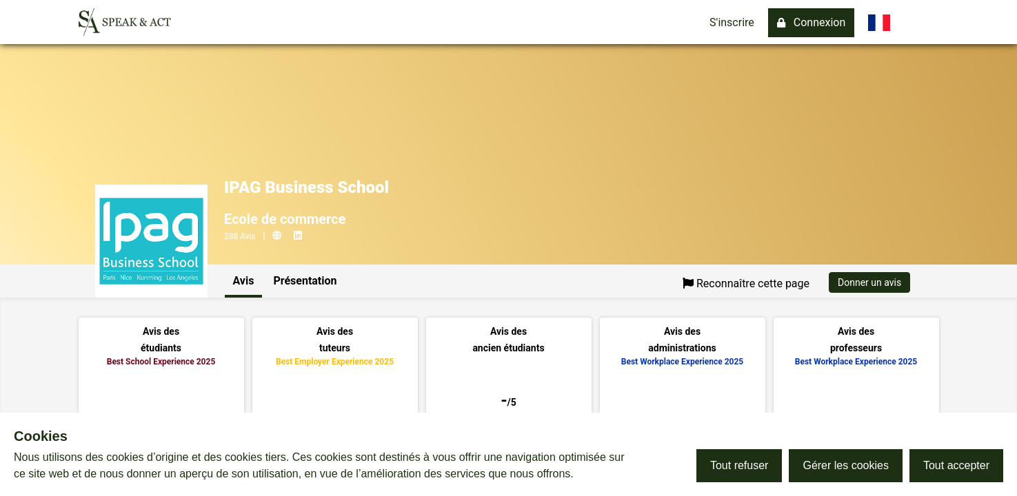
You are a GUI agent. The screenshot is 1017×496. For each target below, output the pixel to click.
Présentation (304, 280)
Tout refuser (739, 465)
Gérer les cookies (846, 465)
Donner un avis (869, 282)
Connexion (811, 22)
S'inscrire (731, 22)
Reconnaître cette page (746, 283)
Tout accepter (956, 465)
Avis (243, 280)
